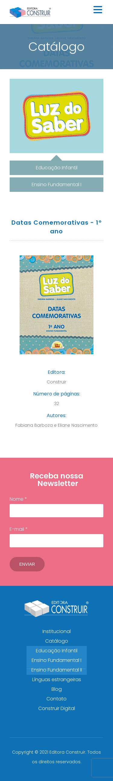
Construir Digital (56, 708)
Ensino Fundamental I (56, 660)
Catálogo (56, 641)
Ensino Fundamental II (56, 669)
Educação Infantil (56, 650)
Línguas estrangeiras (56, 679)
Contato (56, 698)
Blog (57, 689)
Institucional (56, 631)
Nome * (56, 506)
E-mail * (56, 536)
